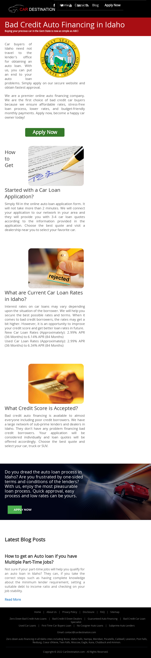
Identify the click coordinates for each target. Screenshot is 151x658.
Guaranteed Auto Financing (103, 618)
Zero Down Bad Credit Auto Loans (28, 618)
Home (64, 5)
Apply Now (45, 132)
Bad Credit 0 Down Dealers (67, 618)
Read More (13, 599)
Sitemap (114, 611)
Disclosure (88, 611)
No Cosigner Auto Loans (90, 625)
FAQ (102, 611)
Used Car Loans (27, 625)
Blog (95, 5)
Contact (80, 5)
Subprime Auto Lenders (122, 625)
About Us (52, 611)
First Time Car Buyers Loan (56, 625)
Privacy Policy (69, 611)
